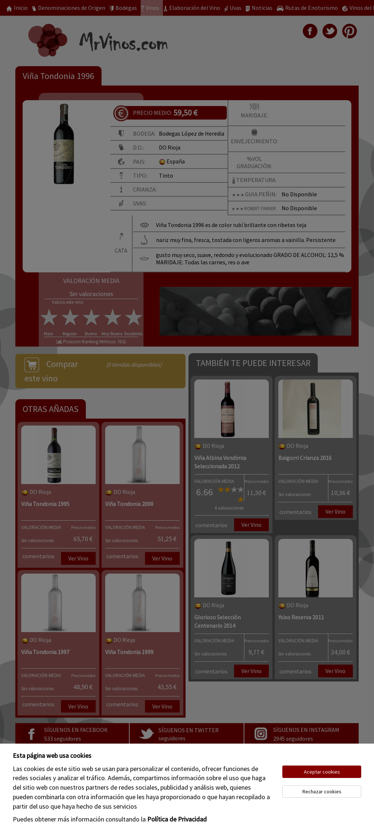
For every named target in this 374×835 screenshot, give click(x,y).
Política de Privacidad (177, 819)
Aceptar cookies (322, 771)
